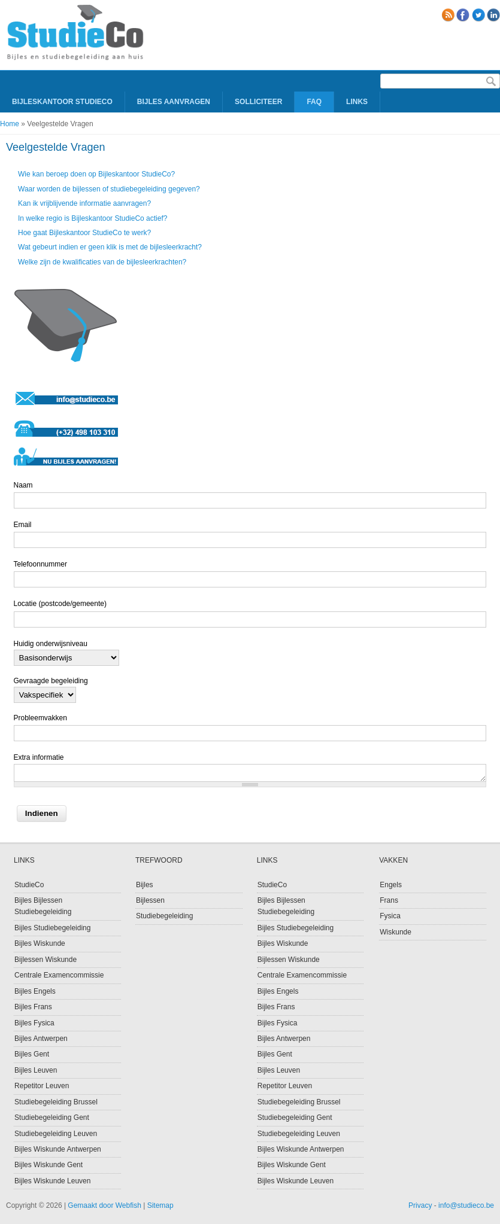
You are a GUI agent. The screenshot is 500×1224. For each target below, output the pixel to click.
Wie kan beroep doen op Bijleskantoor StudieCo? (96, 174)
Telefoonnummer (40, 564)
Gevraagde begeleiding (51, 681)
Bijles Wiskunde (39, 943)
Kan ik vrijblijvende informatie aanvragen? (84, 203)
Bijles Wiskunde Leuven (52, 1181)
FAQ (314, 102)
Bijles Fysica (34, 1023)
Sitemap (160, 1205)
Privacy (420, 1205)
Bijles (144, 885)
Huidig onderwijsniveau (50, 644)
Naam (23, 485)
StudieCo (29, 885)
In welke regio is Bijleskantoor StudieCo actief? (92, 218)
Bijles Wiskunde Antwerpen (57, 1149)
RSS (447, 15)
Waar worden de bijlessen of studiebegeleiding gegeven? (109, 189)
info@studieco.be (466, 1205)
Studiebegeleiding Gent (51, 1117)
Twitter (478, 15)
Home (9, 124)
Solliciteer (258, 102)
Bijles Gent (31, 1054)
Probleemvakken (40, 718)
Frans (389, 900)
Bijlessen (150, 900)
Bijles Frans (33, 1007)
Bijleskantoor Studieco (62, 102)
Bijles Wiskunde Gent (48, 1165)
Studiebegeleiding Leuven (55, 1133)
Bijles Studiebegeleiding (52, 928)
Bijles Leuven (35, 1070)
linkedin (493, 15)
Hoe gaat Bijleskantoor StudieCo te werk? (84, 233)
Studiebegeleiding (164, 916)
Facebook (462, 15)
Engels (391, 885)
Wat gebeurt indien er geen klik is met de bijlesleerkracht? (110, 247)
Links (357, 102)
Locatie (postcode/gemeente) (60, 603)
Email (23, 524)
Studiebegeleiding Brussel (56, 1102)
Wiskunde (395, 932)
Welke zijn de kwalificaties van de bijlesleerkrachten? (102, 262)
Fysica (390, 916)
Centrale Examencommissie (59, 975)
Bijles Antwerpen (41, 1038)
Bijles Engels (35, 991)
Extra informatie (39, 757)
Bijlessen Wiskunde (45, 959)
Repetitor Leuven (41, 1086)
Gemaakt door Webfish (104, 1205)
